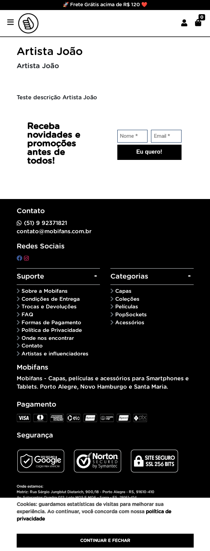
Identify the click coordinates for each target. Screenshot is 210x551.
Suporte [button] (30, 276)
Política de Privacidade (52, 330)
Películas (126, 306)
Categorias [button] (129, 276)
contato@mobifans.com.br (54, 231)
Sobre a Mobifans (45, 291)
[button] (184, 23)
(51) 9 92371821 (45, 223)
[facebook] (20, 258)
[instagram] (26, 258)
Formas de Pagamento (51, 322)
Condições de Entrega (51, 299)
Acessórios (129, 322)
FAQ (27, 314)
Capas (123, 291)
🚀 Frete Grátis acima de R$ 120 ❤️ (105, 4)
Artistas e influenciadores (55, 353)
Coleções (127, 299)
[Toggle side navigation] (11, 23)
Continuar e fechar (105, 541)
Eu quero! (149, 152)
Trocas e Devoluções (49, 306)
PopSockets (131, 314)
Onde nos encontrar (48, 338)
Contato (32, 346)
